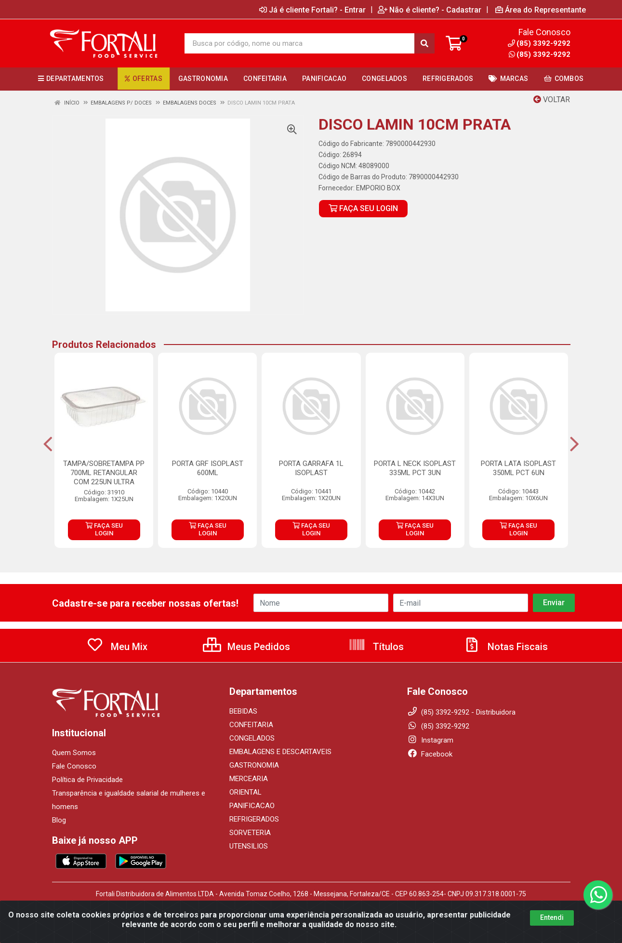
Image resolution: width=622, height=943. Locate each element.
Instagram (430, 740)
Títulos (376, 646)
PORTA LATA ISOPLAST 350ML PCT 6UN (518, 468)
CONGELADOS (252, 738)
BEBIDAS (243, 711)
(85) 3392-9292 (539, 54)
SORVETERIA (250, 832)
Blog (59, 820)
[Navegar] (47, 444)
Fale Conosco (74, 766)
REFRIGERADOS (254, 819)
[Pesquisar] (424, 43)
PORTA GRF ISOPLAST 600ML (207, 468)
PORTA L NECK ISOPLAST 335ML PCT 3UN (415, 468)
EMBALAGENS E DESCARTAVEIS (280, 751)
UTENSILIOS (248, 846)
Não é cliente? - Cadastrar (429, 9)
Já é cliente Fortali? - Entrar (312, 9)
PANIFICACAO (252, 805)
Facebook (429, 754)
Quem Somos (74, 752)
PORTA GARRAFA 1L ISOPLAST (311, 468)
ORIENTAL (245, 792)
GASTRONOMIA (254, 765)
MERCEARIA (248, 778)
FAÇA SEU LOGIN (363, 208)
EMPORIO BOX (378, 188)
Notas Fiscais (505, 646)
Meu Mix (116, 646)
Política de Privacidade (87, 779)
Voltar (551, 99)
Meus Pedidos (246, 646)
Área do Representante (540, 9)
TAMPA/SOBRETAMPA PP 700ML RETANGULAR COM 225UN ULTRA (104, 472)
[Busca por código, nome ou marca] (300, 43)
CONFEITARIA (251, 724)
